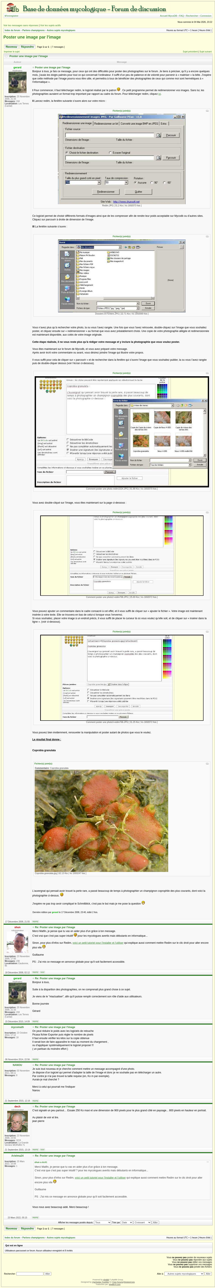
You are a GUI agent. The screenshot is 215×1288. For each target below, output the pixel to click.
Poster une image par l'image (32, 37)
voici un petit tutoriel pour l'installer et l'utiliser (98, 942)
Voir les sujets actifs (50, 25)
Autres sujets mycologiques (61, 30)
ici (159, 93)
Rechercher (192, 15)
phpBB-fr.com (115, 1284)
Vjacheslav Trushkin (100, 1282)
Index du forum (12, 30)
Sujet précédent (190, 51)
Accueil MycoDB (168, 15)
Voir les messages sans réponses (20, 25)
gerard (55, 912)
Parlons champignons (33, 30)
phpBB (106, 1280)
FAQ (181, 15)
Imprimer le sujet (12, 51)
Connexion (205, 15)
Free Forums (117, 1282)
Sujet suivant (205, 51)
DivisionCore (129, 1282)
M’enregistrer (11, 15)
